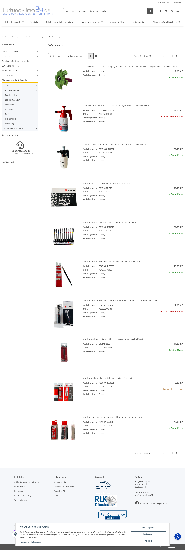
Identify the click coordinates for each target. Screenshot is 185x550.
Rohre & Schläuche (10, 51)
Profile (8, 114)
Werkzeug (9, 123)
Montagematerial (11, 90)
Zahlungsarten (60, 482)
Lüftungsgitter (8, 75)
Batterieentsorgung (22, 495)
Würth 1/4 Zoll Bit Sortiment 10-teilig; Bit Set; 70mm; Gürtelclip (110, 222)
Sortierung (55, 56)
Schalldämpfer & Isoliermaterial (15, 61)
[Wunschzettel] (166, 11)
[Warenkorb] (176, 11)
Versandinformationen (64, 486)
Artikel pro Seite (75, 56)
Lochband (9, 109)
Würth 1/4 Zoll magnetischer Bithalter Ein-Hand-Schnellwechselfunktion (114, 339)
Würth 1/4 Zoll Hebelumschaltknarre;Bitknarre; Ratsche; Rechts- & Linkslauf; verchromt (120, 300)
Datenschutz (36, 542)
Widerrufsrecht (20, 500)
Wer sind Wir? (164, 2)
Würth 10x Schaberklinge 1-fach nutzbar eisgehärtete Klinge (109, 378)
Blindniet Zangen (12, 100)
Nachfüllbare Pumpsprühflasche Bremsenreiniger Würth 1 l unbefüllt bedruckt (117, 105)
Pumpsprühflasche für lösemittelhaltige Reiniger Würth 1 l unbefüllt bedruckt (116, 144)
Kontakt (177, 2)
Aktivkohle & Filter (9, 70)
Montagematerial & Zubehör (14, 80)
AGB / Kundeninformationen (26, 482)
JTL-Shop (172, 547)
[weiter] (180, 56)
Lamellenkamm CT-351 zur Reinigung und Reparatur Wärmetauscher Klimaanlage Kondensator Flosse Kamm (130, 66)
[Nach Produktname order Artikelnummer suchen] (105, 11)
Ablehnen (148, 541)
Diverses (7, 85)
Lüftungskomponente (11, 66)
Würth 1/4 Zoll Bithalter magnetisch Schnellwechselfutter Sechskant (112, 261)
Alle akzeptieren (148, 528)
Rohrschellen (10, 119)
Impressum (24, 542)
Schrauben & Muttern (13, 128)
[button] (160, 11)
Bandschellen (11, 95)
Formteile (6, 56)
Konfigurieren (148, 534)
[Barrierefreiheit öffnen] (177, 536)
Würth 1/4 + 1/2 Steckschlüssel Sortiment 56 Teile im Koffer (108, 183)
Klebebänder (10, 104)
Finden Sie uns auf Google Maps (153, 503)
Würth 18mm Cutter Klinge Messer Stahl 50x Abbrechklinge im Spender (114, 417)
